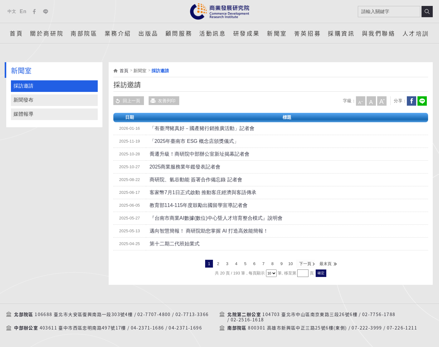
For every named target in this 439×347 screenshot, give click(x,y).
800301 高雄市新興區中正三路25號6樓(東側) (297, 327)
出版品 (148, 33)
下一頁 (305, 263)
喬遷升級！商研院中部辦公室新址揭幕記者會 (193, 154)
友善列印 (162, 100)
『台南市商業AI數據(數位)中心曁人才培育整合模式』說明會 (208, 218)
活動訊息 (212, 33)
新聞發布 (23, 100)
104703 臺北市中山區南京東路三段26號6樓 (310, 314)
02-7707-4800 (154, 314)
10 (291, 263)
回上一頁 (126, 100)
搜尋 (427, 11)
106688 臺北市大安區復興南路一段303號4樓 (84, 314)
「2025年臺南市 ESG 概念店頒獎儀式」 (189, 141)
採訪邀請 (23, 85)
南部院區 (84, 33)
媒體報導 (23, 114)
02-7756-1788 (379, 314)
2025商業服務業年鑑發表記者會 (181, 166)
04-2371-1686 (147, 327)
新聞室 (277, 33)
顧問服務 (178, 33)
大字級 (381, 100)
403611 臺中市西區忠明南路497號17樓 (83, 327)
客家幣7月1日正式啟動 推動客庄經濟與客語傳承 (196, 192)
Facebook (34, 11)
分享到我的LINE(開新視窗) (421, 100)
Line (45, 11)
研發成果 (246, 33)
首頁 (16, 33)
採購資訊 (341, 33)
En (23, 11)
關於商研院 (47, 33)
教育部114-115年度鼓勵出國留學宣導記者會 (192, 205)
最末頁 (325, 263)
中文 (11, 11)
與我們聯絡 (379, 33)
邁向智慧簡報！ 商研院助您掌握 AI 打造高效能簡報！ (202, 231)
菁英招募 (307, 33)
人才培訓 (415, 33)
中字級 (371, 100)
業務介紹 (118, 33)
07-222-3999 (367, 327)
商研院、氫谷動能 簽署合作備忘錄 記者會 (190, 179)
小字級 (360, 100)
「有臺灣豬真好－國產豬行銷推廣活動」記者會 (195, 128)
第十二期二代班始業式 (171, 243)
